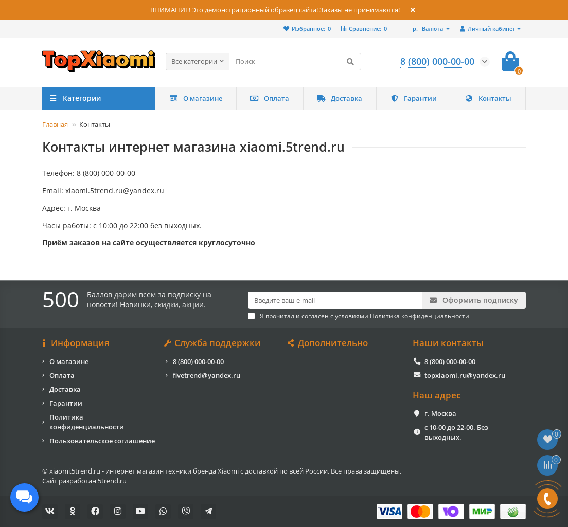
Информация (76, 343)
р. (429, 28)
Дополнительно (328, 343)
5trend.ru (112, 480)
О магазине (195, 98)
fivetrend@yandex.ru (206, 375)
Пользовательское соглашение (102, 440)
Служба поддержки (213, 343)
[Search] (295, 61)
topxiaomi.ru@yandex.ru (464, 375)
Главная (55, 124)
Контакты (488, 98)
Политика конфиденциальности (86, 421)
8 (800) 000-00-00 (198, 361)
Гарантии (413, 98)
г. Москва (440, 413)
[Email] (335, 300)
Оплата (269, 98)
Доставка (339, 98)
